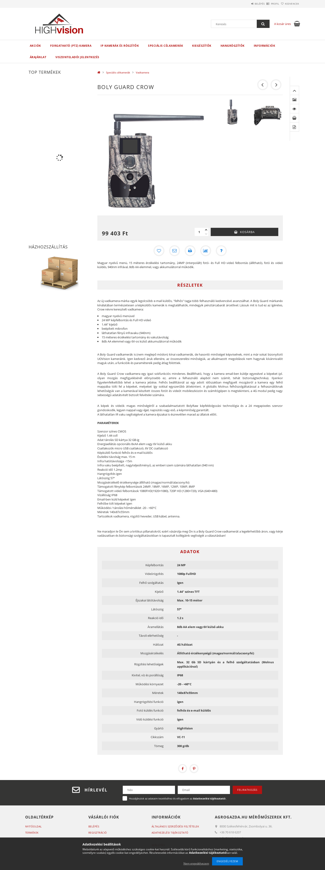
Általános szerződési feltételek (175, 826)
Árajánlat (38, 57)
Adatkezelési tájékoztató (170, 832)
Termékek (32, 832)
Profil (267, 3)
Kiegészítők (201, 46)
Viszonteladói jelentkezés (77, 57)
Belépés (247, 3)
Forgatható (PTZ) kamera (71, 46)
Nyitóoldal (33, 826)
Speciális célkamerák (165, 46)
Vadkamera (142, 72)
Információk (264, 46)
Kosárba (247, 232)
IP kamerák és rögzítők (120, 46)
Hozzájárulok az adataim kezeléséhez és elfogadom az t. (178, 798)
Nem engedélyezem (196, 863)
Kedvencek (289, 3)
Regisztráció (97, 832)
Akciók (35, 46)
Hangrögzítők (233, 46)
